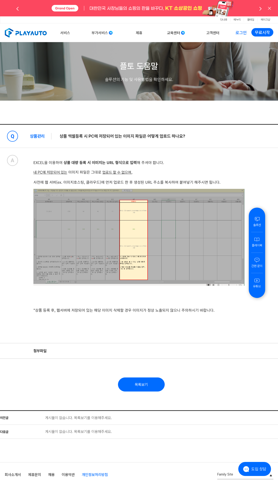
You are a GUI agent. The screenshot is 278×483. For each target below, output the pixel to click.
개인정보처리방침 (95, 474)
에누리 (237, 19)
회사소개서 (13, 474)
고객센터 (212, 33)
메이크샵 (265, 19)
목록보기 (141, 384)
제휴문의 (34, 474)
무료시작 (262, 32)
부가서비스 (100, 33)
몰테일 (250, 19)
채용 (51, 474)
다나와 (223, 19)
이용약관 (68, 474)
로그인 (241, 32)
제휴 (139, 33)
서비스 (65, 33)
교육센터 (173, 33)
